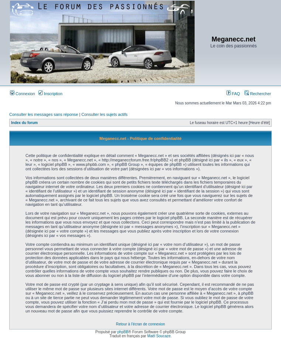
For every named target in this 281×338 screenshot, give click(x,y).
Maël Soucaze (159, 336)
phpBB (122, 332)
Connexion (22, 93)
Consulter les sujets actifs (104, 114)
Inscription (50, 93)
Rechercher (257, 93)
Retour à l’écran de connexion (140, 324)
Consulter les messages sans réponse (43, 114)
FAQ (233, 93)
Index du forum (24, 123)
